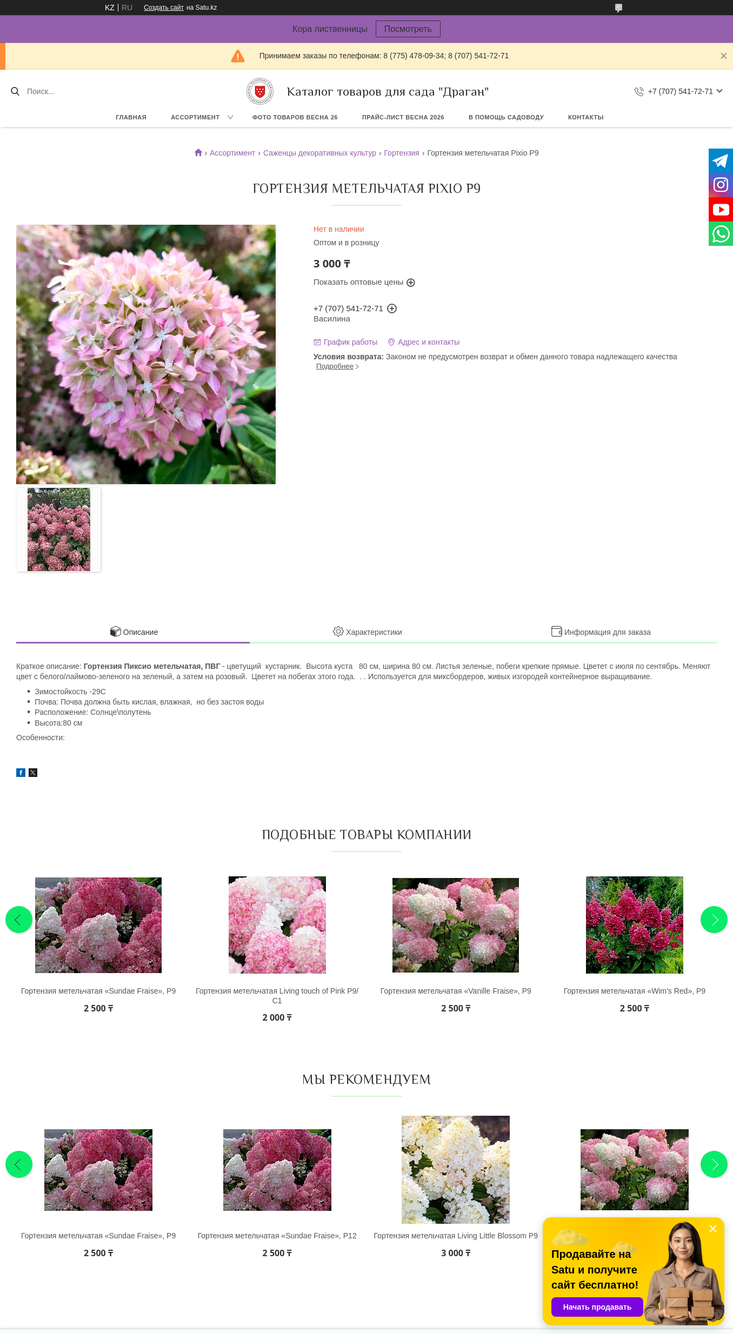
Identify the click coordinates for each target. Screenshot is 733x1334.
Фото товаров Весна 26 (295, 117)
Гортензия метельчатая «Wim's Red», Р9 (634, 991)
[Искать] (15, 91)
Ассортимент (195, 117)
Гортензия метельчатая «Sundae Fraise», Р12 (277, 1235)
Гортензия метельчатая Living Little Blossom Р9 (456, 1235)
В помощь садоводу (506, 117)
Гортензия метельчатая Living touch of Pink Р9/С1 (277, 996)
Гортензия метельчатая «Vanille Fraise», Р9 (456, 991)
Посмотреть (408, 28)
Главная (131, 117)
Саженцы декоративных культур (319, 153)
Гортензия (401, 153)
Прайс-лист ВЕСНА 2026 (403, 117)
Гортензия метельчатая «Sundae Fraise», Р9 (98, 991)
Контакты (586, 117)
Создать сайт (164, 7)
